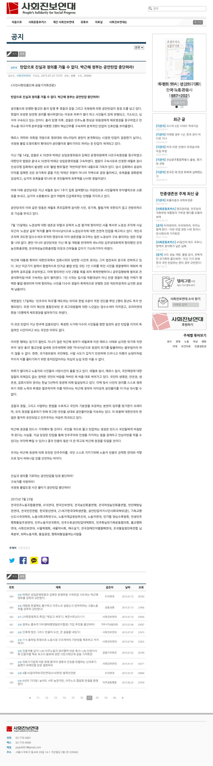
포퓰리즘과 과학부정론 (179, 200)
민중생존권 (200, 346)
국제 (175, 346)
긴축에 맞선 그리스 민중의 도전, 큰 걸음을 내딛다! (49, 632)
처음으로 (17, 22)
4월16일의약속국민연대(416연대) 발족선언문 (47, 673)
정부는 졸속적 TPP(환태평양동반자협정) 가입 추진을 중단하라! (56, 624)
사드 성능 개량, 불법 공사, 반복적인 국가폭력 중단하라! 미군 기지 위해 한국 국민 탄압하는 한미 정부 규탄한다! (179, 258)
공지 (17, 37)
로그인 (198, 22)
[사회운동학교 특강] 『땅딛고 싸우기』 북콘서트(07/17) (51, 616)
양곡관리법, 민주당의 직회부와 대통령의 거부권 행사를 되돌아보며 (179, 213)
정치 (169, 341)
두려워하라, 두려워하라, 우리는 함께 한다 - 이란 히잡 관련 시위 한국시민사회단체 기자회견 (178, 229)
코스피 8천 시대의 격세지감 (182, 126)
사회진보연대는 (118, 22)
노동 (186, 341)
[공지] (159, 225)
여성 (195, 341)
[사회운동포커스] (166, 209)
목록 (22, 54)
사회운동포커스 (37, 22)
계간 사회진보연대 (63, 22)
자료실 (99, 22)
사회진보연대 (41, 8)
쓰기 (14, 54)
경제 (178, 341)
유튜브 (84, 22)
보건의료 (186, 346)
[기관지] (161, 126)
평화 (204, 341)
